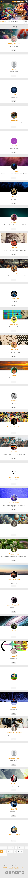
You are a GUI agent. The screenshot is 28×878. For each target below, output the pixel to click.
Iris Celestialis (14, 171)
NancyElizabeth (14, 44)
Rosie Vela (14, 350)
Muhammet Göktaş (14, 426)
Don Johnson (14, 375)
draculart (14, 248)
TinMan (14, 452)
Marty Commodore (14, 605)
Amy (14, 69)
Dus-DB (14, 809)
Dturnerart (14, 120)
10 (8, 851)
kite (14, 528)
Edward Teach (14, 197)
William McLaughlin (14, 732)
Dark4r (14, 146)
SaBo (14, 707)
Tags (22, 867)
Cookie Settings (15, 867)
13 (18, 851)
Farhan (14, 401)
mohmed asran (14, 758)
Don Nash (14, 324)
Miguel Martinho (14, 579)
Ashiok (14, 222)
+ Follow (25, 21)
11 (11, 851)
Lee (14, 681)
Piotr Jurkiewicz (14, 477)
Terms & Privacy (6, 867)
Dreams (3, 21)
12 (15, 851)
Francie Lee (14, 783)
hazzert (14, 656)
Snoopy (14, 273)
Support (17, 868)
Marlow (14, 630)
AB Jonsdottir (14, 503)
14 (21, 851)
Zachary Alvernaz (14, 835)
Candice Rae (14, 554)
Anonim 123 (14, 299)
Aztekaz (14, 95)
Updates (11, 868)
